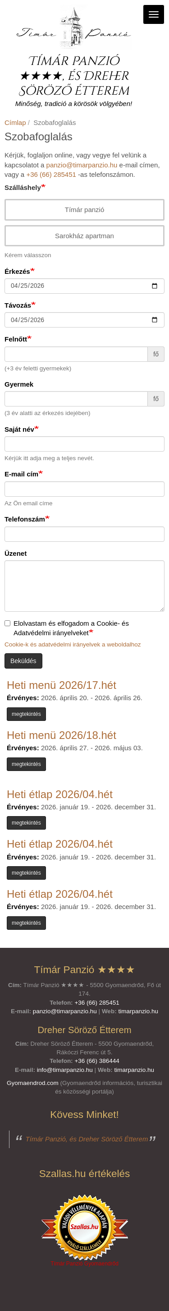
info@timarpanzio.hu (65, 1069)
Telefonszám (25, 519)
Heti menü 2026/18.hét (61, 735)
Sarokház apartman (80, 236)
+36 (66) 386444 (96, 1060)
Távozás (18, 305)
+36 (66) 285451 (51, 174)
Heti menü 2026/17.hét (61, 685)
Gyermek (19, 384)
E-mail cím (21, 474)
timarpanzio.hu (138, 1011)
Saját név (19, 429)
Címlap (15, 122)
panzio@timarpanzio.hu (82, 165)
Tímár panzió (80, 209)
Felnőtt (16, 339)
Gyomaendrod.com (33, 1083)
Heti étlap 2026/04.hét (60, 794)
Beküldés (23, 661)
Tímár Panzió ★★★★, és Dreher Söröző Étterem (73, 76)
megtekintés (26, 714)
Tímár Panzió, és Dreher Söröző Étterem (87, 1139)
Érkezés (17, 271)
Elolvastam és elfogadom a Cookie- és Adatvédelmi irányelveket (67, 628)
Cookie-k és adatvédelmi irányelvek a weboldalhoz (73, 644)
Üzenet (16, 553)
